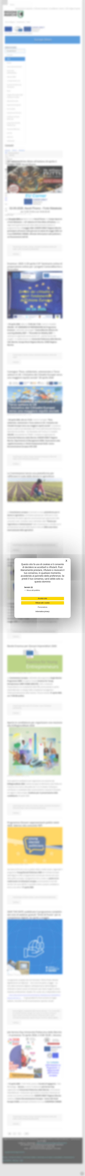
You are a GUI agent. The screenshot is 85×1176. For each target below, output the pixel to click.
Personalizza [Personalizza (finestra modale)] (42, 607)
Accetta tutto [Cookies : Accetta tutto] (42, 598)
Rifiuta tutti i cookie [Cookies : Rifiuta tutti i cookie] (42, 603)
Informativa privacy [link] (42, 611)
